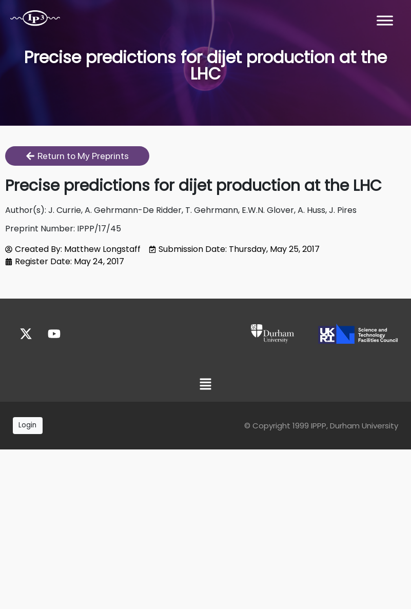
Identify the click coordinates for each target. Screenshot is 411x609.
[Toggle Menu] (385, 20)
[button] (205, 385)
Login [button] (27, 425)
